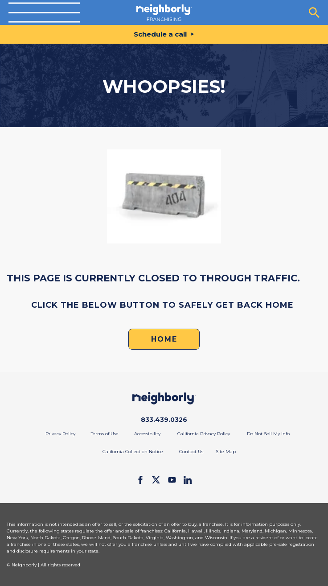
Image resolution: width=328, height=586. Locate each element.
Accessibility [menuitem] (147, 434)
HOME (164, 339)
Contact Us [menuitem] (191, 451)
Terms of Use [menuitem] (105, 434)
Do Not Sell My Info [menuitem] (268, 434)
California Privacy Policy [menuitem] (203, 434)
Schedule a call (160, 34)
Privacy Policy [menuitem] (60, 434)
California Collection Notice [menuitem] (132, 451)
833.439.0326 (164, 420)
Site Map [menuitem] (226, 451)
